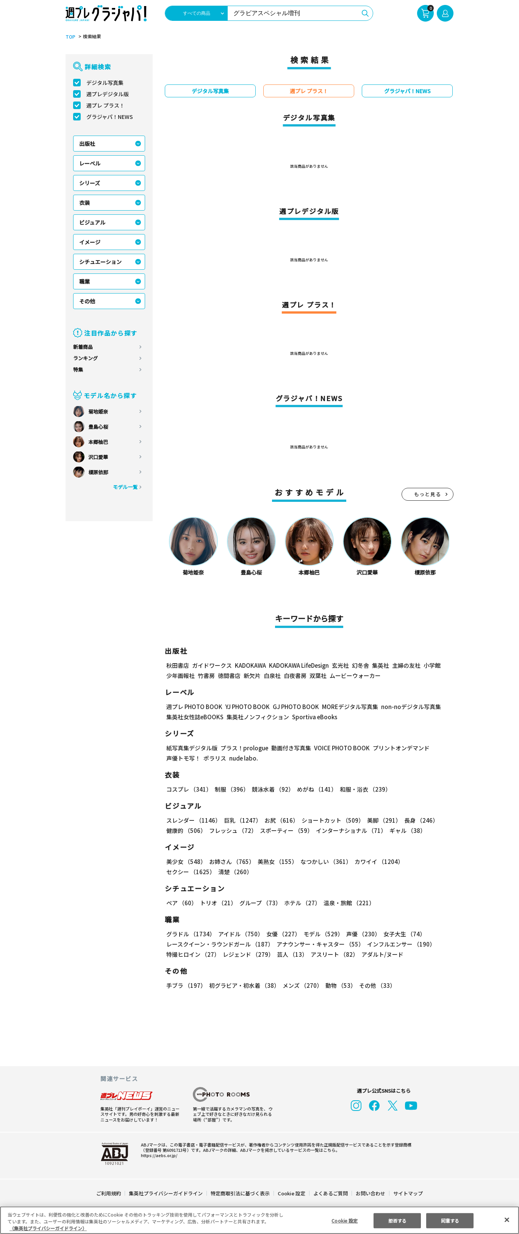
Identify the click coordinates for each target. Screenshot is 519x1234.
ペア (181, 903)
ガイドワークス (212, 665)
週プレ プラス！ (105, 106)
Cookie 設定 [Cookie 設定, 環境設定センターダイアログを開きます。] (344, 1222)
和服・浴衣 (364, 789)
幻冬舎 (362, 665)
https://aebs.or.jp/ (157, 1155)
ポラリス (214, 758)
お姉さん (231, 862)
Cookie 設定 (291, 1193)
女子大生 (403, 934)
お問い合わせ (370, 1193)
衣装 (84, 203)
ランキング (85, 358)
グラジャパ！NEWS (110, 117)
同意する (450, 1222)
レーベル (89, 164)
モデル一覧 (125, 487)
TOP (70, 37)
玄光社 (342, 665)
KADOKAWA (251, 665)
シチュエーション (100, 262)
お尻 (280, 820)
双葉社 (318, 676)
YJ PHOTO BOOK (249, 707)
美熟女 (276, 862)
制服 (231, 789)
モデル (322, 934)
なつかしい (325, 862)
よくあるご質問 (330, 1193)
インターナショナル (351, 831)
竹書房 (206, 676)
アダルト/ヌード (381, 954)
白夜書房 (295, 676)
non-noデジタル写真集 (414, 707)
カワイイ (377, 862)
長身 (419, 820)
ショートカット (331, 820)
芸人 (292, 954)
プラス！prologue (242, 748)
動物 (340, 986)
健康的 (186, 831)
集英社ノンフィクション (258, 717)
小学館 (433, 665)
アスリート (334, 954)
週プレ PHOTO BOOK (194, 707)
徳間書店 (229, 676)
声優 (362, 934)
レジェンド (248, 954)
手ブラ (186, 986)
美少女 (186, 862)
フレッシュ (232, 831)
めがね (316, 789)
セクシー (190, 872)
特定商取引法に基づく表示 (240, 1193)
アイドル (240, 934)
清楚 (235, 872)
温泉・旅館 (349, 903)
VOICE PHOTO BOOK (339, 748)
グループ (260, 903)
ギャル (407, 831)
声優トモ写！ (183, 758)
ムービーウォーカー (355, 676)
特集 (78, 370)
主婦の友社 (408, 665)
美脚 (382, 820)
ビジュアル (92, 223)
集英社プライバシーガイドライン (166, 1193)
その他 (87, 301)
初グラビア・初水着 (244, 986)
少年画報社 (180, 676)
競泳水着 (272, 789)
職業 (84, 282)
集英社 (382, 665)
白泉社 (272, 676)
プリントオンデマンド (400, 748)
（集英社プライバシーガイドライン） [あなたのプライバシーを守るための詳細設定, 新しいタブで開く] (48, 1229)
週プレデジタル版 (107, 94)
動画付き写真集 (288, 748)
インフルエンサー (401, 944)
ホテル (303, 903)
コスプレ (188, 789)
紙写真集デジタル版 (191, 748)
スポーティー (286, 831)
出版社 (87, 144)
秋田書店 (177, 665)
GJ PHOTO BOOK (298, 707)
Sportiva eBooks (313, 717)
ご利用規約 (109, 1193)
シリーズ (89, 183)
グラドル (190, 934)
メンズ (302, 986)
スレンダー (193, 820)
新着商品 (83, 347)
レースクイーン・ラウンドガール (220, 944)
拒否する (397, 1222)
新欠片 (252, 676)
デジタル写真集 (104, 83)
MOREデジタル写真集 (353, 707)
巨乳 (242, 820)
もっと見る (427, 494)
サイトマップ (407, 1193)
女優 (283, 934)
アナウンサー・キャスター (320, 944)
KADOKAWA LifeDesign (300, 665)
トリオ (218, 903)
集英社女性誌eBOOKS (195, 717)
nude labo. (242, 758)
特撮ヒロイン (193, 954)
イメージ (89, 242)
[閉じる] (507, 1221)
